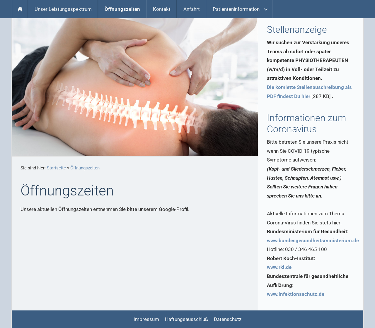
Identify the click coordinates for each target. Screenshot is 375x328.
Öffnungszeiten (85, 168)
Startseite (56, 168)
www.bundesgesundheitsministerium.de (313, 240)
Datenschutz (227, 319)
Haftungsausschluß (186, 319)
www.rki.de (279, 267)
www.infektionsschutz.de (295, 294)
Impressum (146, 319)
